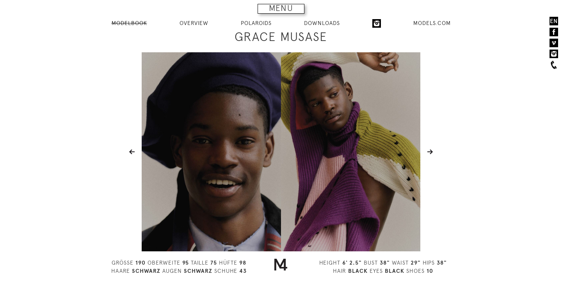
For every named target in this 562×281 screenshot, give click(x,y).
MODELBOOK (129, 23)
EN (554, 21)
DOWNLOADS (322, 23)
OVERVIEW (194, 23)
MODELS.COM (432, 23)
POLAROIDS (256, 23)
